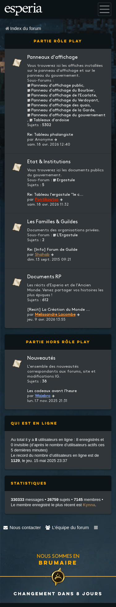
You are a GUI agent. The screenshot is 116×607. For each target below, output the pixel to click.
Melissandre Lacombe (55, 314)
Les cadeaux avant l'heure (52, 391)
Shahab (42, 254)
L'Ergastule (65, 235)
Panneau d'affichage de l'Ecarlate (61, 95)
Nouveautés (41, 358)
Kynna (89, 504)
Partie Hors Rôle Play (58, 341)
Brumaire (58, 562)
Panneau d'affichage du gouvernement (66, 115)
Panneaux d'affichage (52, 57)
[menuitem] (22, 527)
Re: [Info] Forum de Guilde (52, 249)
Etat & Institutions (49, 162)
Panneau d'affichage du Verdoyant (62, 100)
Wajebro (42, 396)
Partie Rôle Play (58, 41)
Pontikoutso (46, 199)
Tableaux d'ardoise (49, 120)
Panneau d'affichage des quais (58, 105)
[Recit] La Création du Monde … (58, 309)
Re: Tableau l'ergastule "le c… (55, 194)
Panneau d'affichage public (55, 85)
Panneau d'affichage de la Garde (60, 110)
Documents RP (44, 277)
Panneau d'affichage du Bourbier (60, 90)
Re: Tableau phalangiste (50, 134)
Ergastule (64, 180)
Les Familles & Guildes (52, 222)
